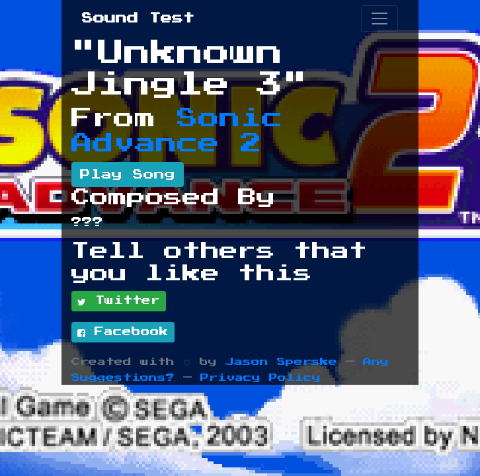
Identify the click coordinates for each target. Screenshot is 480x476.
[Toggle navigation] (379, 18)
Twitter (118, 301)
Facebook (123, 332)
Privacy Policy (260, 378)
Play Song (127, 174)
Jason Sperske (281, 362)
